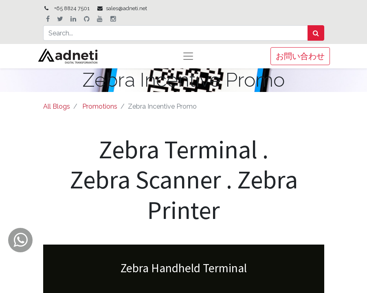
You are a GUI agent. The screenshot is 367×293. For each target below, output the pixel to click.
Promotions (99, 106)
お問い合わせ (300, 56)
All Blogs (56, 106)
